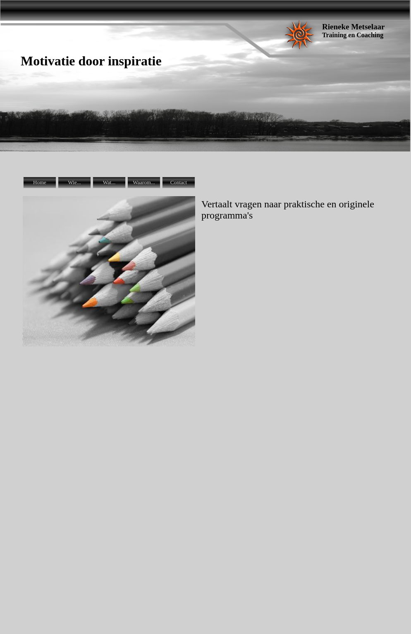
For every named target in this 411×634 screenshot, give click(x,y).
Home (39, 182)
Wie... (74, 182)
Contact (178, 182)
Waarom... (144, 182)
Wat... (109, 182)
